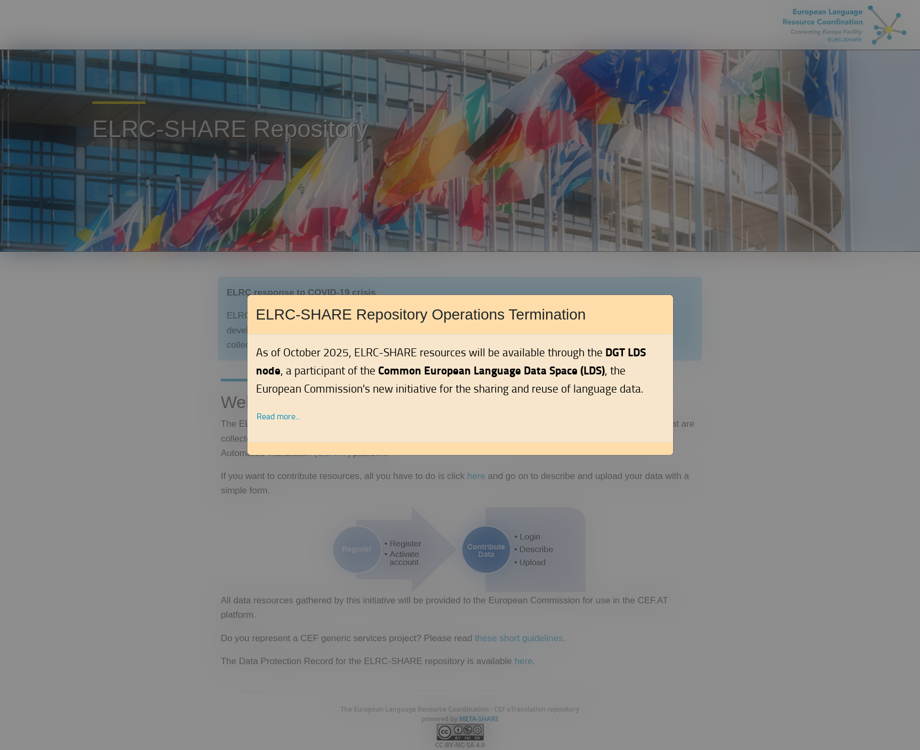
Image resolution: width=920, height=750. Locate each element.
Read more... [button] (278, 416)
